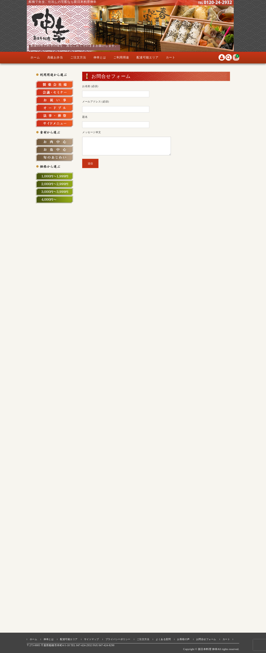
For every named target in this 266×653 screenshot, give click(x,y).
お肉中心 (54, 142)
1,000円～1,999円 (54, 176)
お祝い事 (54, 100)
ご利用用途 (121, 57)
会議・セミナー (54, 92)
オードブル (54, 107)
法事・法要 (54, 115)
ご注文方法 (78, 57)
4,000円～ (54, 199)
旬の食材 (54, 157)
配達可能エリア (147, 57)
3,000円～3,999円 (54, 191)
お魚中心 (54, 149)
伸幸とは (99, 57)
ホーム (35, 57)
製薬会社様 (54, 84)
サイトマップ (91, 639)
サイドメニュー (54, 123)
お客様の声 (183, 639)
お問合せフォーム (206, 639)
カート (170, 57)
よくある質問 (163, 639)
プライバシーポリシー (117, 639)
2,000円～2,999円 (54, 184)
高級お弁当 (55, 57)
